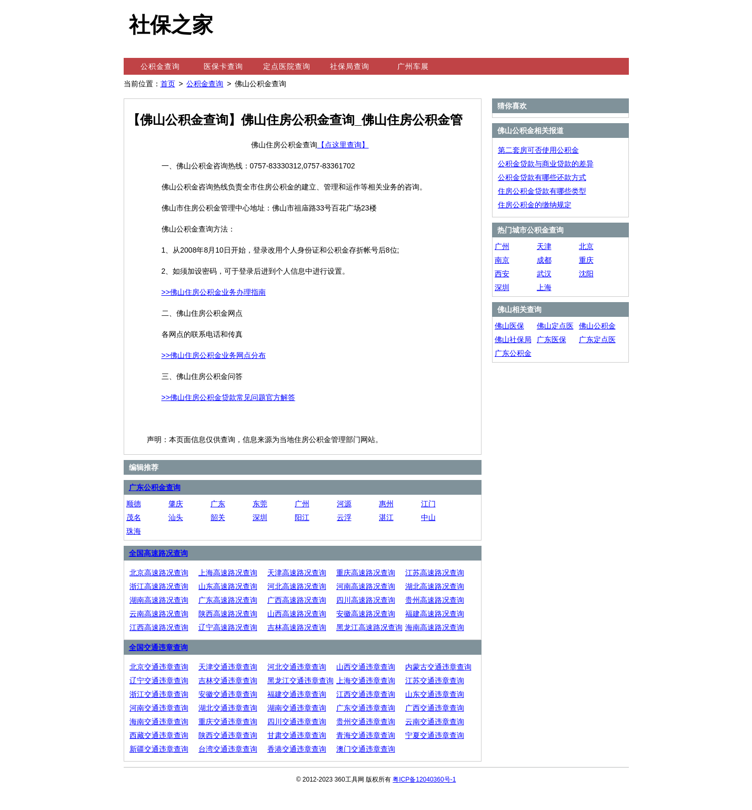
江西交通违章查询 (365, 694)
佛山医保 (509, 326)
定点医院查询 (286, 66)
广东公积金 (513, 353)
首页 (168, 83)
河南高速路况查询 (365, 586)
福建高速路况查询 (434, 613)
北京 (586, 246)
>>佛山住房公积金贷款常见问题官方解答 (228, 397)
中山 (428, 517)
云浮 (344, 517)
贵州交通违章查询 (365, 721)
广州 (302, 503)
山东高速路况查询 (227, 586)
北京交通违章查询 (158, 667)
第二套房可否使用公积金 (538, 150)
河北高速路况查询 (296, 586)
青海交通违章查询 (365, 735)
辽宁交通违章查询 (158, 680)
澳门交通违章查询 (365, 749)
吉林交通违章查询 (227, 680)
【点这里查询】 (343, 145)
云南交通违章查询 (434, 721)
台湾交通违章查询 (227, 749)
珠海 (133, 531)
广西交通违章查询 (434, 708)
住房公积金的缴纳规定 (534, 205)
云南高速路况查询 (158, 613)
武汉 (544, 273)
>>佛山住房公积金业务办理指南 (214, 292)
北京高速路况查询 (158, 572)
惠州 (386, 503)
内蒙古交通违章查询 (438, 667)
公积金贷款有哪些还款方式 (542, 177)
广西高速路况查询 (296, 600)
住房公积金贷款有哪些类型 (542, 191)
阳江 (302, 517)
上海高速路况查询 (227, 572)
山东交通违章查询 (434, 694)
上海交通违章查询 (365, 680)
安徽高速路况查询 (365, 613)
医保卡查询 (223, 66)
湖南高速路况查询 (158, 600)
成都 (544, 260)
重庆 (586, 260)
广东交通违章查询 (365, 708)
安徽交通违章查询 (227, 694)
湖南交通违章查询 (296, 708)
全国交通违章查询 (158, 647)
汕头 (175, 517)
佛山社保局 (513, 339)
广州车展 (413, 66)
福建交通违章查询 (296, 694)
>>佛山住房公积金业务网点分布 (214, 355)
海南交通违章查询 (158, 721)
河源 (344, 503)
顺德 (133, 503)
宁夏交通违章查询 (434, 735)
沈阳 (586, 273)
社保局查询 (349, 66)
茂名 (133, 517)
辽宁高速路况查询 (227, 627)
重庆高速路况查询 (365, 572)
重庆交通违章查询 (227, 721)
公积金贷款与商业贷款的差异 (546, 163)
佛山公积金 (597, 326)
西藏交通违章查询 (158, 735)
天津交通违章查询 (227, 667)
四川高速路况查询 (365, 600)
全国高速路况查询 (158, 553)
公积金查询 (160, 66)
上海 (544, 287)
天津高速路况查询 (296, 572)
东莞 (260, 503)
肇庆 (175, 503)
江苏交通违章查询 (434, 680)
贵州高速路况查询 (434, 600)
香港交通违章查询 (296, 749)
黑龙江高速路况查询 (369, 627)
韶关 (217, 517)
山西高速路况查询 (296, 613)
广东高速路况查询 (227, 600)
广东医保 (551, 339)
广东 (217, 503)
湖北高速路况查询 (434, 586)
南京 (502, 260)
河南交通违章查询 (158, 708)
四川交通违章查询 (296, 721)
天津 (544, 246)
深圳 (260, 517)
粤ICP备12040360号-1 (424, 779)
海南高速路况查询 (434, 627)
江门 (428, 503)
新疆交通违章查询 (158, 749)
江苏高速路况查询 (434, 572)
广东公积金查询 (155, 487)
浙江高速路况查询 (158, 586)
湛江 (386, 517)
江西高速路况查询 (158, 627)
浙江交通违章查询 (158, 694)
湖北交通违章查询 (227, 708)
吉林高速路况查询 (296, 627)
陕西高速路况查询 (227, 613)
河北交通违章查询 (296, 667)
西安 (502, 273)
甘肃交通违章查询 (296, 735)
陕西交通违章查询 (227, 735)
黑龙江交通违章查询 (300, 680)
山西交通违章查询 (365, 667)
